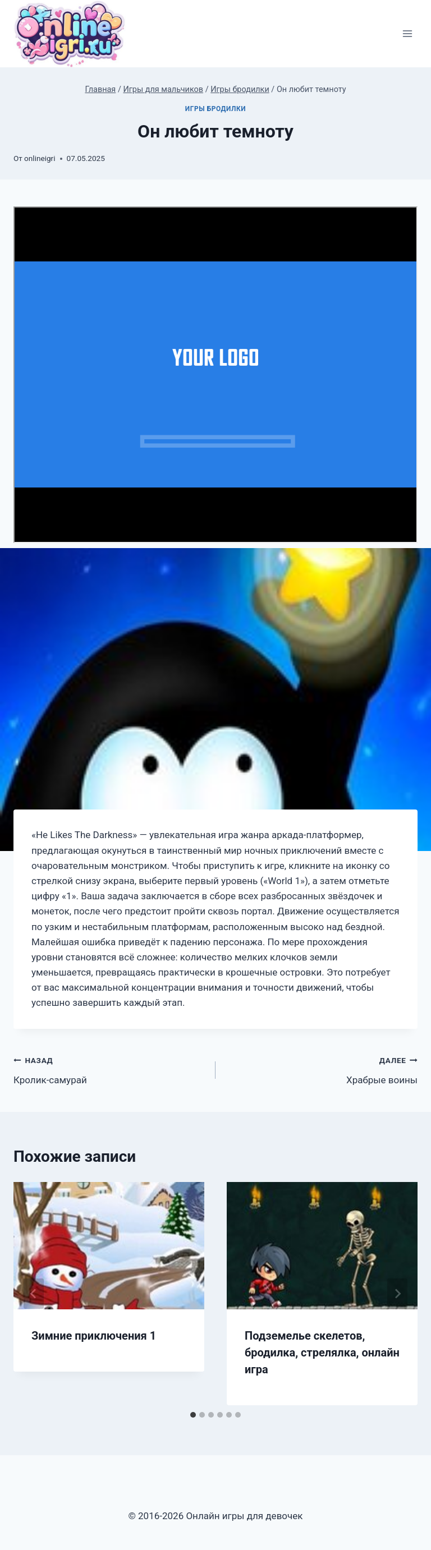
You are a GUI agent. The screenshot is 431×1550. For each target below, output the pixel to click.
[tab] (193, 1415)
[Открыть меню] (407, 34)
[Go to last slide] (34, 1293)
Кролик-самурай (109, 1069)
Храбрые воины (321, 1069)
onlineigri (39, 158)
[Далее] (397, 1293)
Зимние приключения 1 (93, 1335)
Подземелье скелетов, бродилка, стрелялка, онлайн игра (322, 1352)
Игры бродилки (215, 109)
